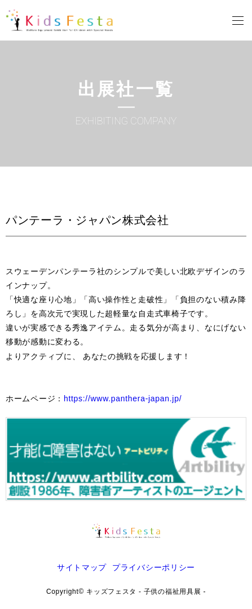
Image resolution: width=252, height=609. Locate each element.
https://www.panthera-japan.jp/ (123, 398)
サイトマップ (82, 567)
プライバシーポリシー (153, 567)
